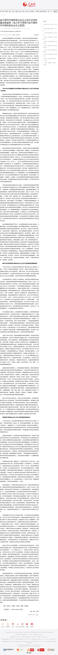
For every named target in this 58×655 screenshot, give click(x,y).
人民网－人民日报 (15, 34)
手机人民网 (18, 624)
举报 (46, 11)
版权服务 (32, 632)
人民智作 (32, 624)
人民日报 (2, 624)
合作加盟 (28, 632)
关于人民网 (13, 632)
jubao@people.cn (40, 634)
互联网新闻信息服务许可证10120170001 (8, 639)
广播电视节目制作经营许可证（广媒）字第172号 (39, 639)
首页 (1, 11)
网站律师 (43, 632)
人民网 (1, 14)
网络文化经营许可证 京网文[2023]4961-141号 (24, 641)
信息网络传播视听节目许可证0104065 (8, 641)
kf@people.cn (18, 636)
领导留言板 (22, 624)
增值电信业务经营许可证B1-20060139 (23, 639)
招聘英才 (21, 632)
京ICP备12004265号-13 (53, 639)
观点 (5, 14)
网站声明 (40, 632)
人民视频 (27, 624)
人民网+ (13, 624)
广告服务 (25, 632)
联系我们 (51, 632)
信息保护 (47, 632)
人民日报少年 (7, 624)
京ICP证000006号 (48, 641)
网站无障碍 (42, 11)
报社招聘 (17, 632)
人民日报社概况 (8, 632)
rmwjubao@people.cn (44, 636)
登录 (56, 11)
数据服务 (36, 632)
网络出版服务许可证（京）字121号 (38, 641)
